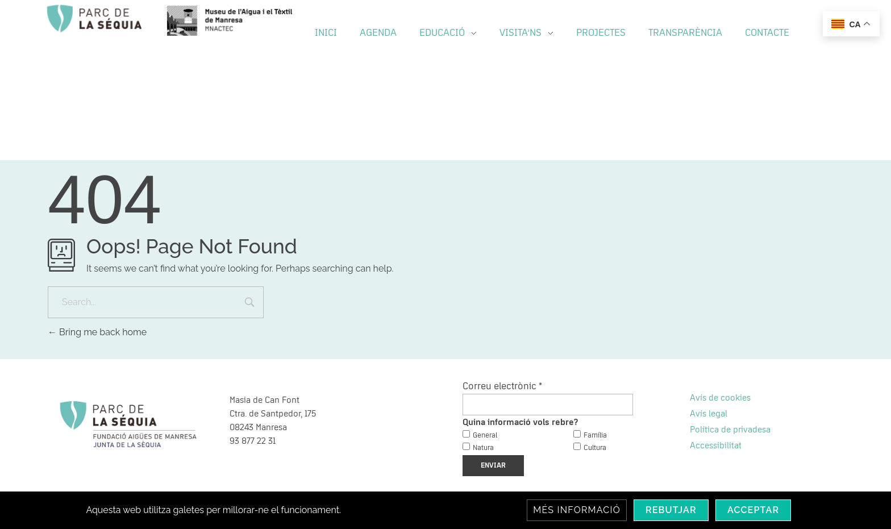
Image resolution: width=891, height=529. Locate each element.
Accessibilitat (716, 445)
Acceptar (753, 510)
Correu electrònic (502, 386)
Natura (483, 448)
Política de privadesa (730, 429)
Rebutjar (671, 510)
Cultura (595, 448)
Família (595, 435)
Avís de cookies (720, 397)
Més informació (577, 510)
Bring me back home (97, 332)
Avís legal (708, 413)
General (485, 435)
